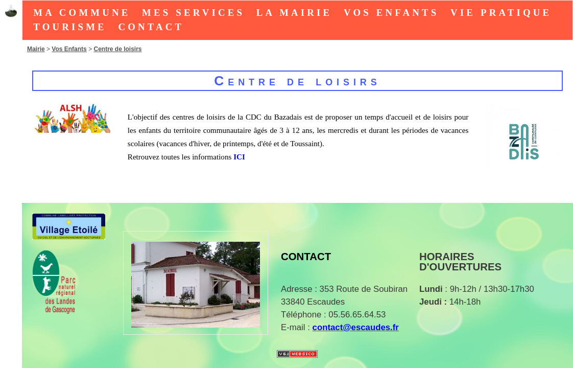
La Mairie (294, 12)
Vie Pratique (501, 12)
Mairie (36, 49)
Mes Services (193, 12)
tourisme (69, 26)
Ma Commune (81, 12)
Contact (151, 26)
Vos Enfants (391, 12)
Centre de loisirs (117, 49)
